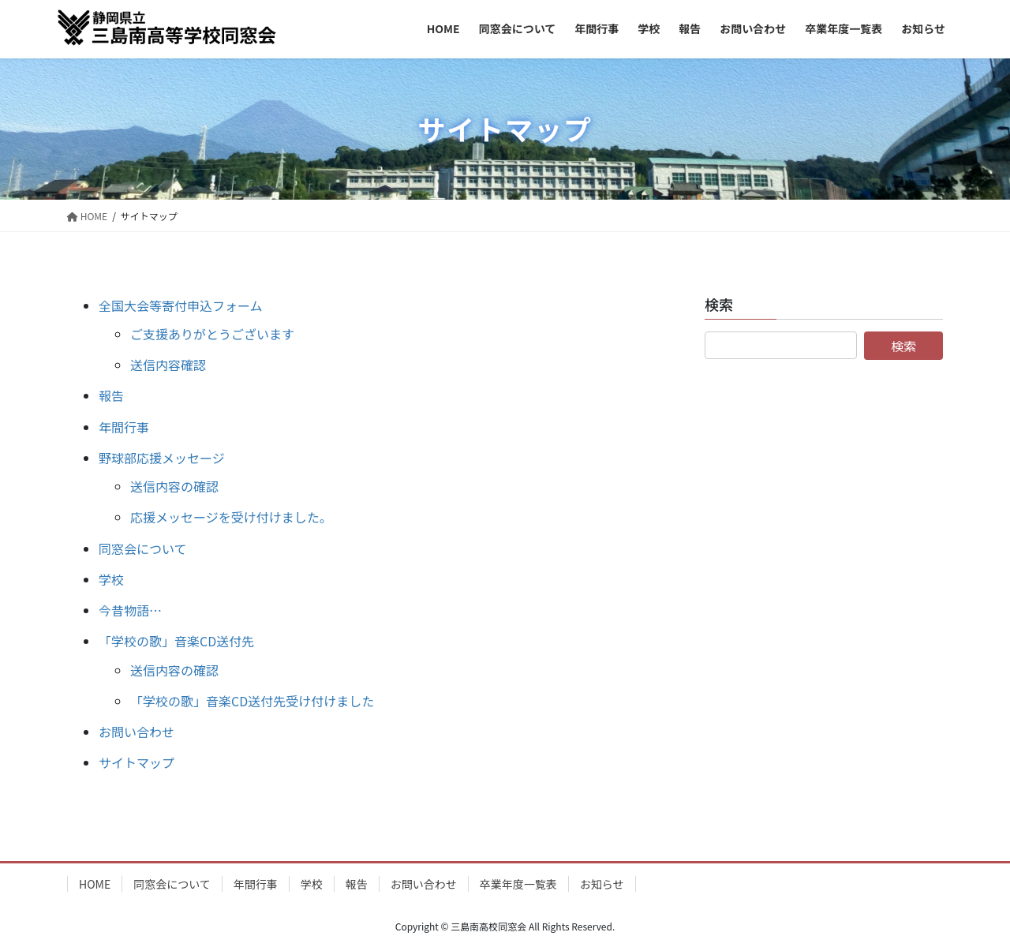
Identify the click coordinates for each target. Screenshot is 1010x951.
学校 (111, 579)
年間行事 (124, 426)
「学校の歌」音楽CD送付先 (176, 640)
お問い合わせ (136, 731)
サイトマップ (136, 762)
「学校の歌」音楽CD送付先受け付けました (252, 700)
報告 (111, 395)
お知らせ (602, 884)
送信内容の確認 (174, 486)
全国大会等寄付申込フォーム (181, 305)
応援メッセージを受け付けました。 (231, 516)
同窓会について (143, 548)
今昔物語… (130, 610)
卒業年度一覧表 (518, 884)
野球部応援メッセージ (162, 457)
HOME (94, 884)
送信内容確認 (168, 364)
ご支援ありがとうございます (212, 333)
